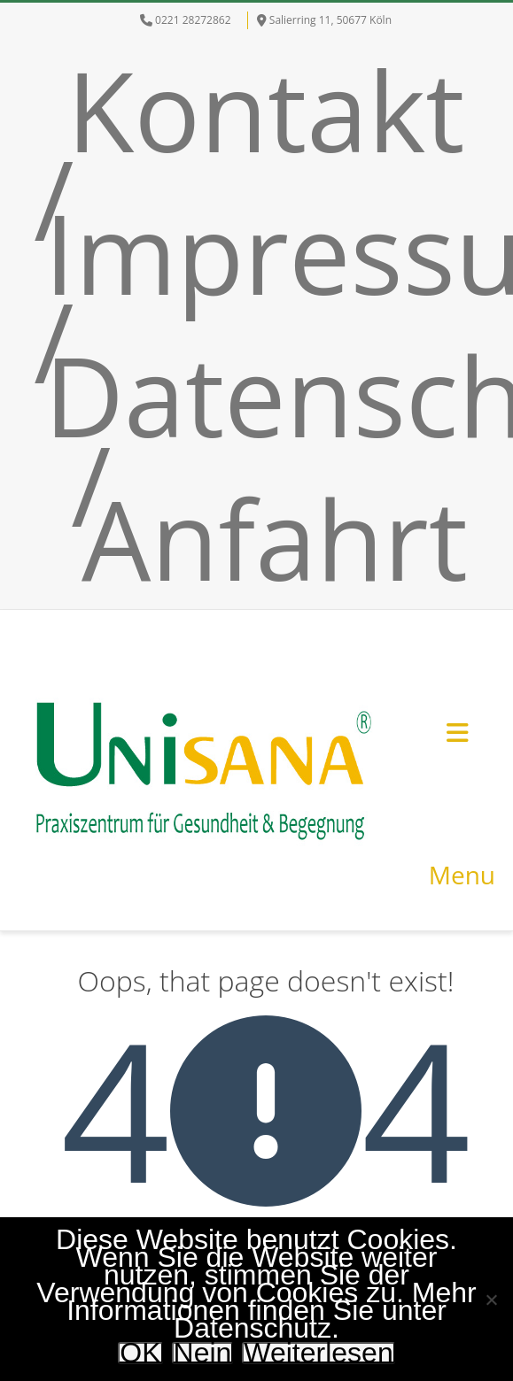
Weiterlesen (318, 1352)
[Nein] (491, 1299)
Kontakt (265, 110)
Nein (203, 1352)
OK (140, 1352)
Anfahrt (275, 538)
